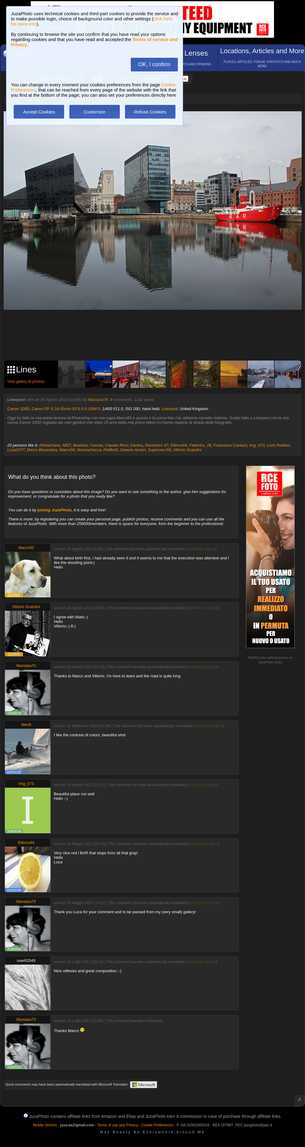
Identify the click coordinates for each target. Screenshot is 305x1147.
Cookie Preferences (157, 1125)
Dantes (136, 445)
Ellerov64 (179, 445)
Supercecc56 (159, 449)
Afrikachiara (49, 445)
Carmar (96, 445)
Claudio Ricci (116, 445)
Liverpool (169, 408)
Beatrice (80, 445)
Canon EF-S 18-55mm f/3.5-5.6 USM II (66, 408)
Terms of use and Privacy (117, 1125)
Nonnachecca (89, 449)
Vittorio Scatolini (187, 449)
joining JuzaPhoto (54, 510)
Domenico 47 (156, 445)
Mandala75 (98, 399)
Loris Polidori (278, 445)
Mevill (26, 724)
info (279, 662)
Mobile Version (45, 1125)
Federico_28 (200, 445)
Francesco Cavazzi (230, 445)
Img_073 (257, 445)
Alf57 (66, 445)
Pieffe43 (110, 449)
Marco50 (67, 449)
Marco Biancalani (42, 449)
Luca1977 (16, 449)
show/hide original (200, 549)
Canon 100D (18, 408)
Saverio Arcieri (133, 449)
